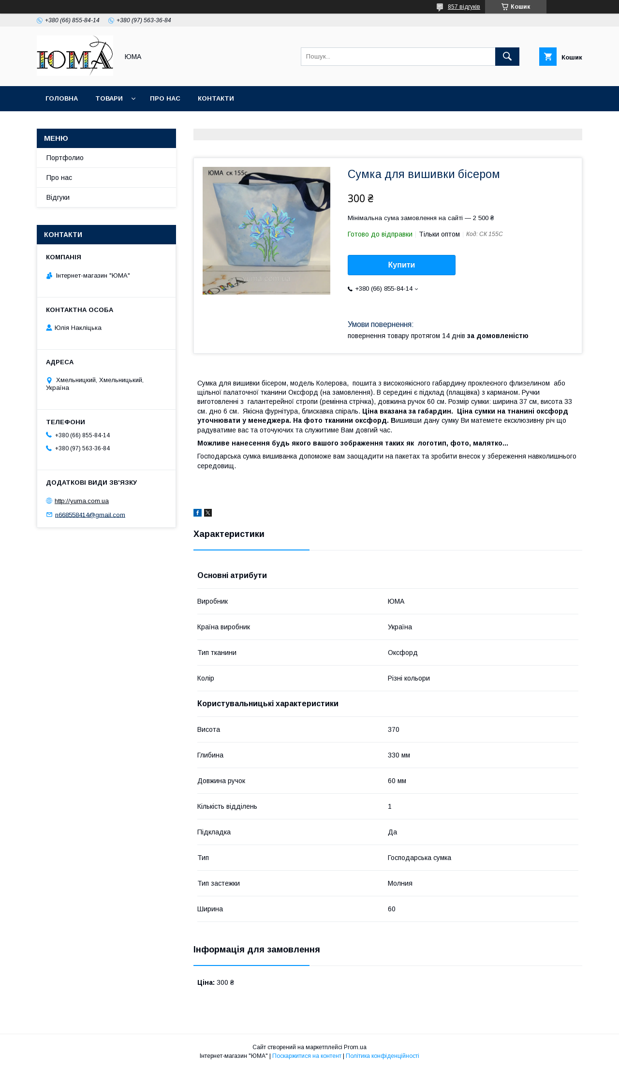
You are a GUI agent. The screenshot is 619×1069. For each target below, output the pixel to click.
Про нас (165, 98)
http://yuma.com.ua (82, 501)
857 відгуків (464, 6)
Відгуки (58, 197)
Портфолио (65, 158)
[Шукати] (507, 56)
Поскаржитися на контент (306, 1056)
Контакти (216, 98)
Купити (401, 265)
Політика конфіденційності (382, 1056)
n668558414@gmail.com (90, 514)
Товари (109, 98)
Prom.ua (355, 1047)
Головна (61, 98)
